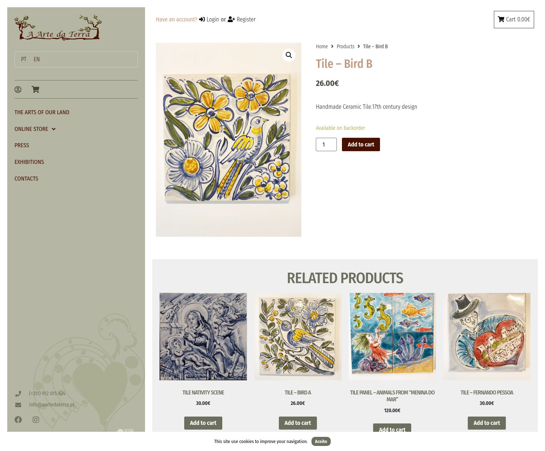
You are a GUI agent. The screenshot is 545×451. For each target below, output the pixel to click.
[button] (289, 55)
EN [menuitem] (37, 59)
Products (345, 47)
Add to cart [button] (203, 422)
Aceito (321, 441)
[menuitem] (23, 59)
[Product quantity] (326, 144)
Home (322, 47)
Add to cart (361, 144)
